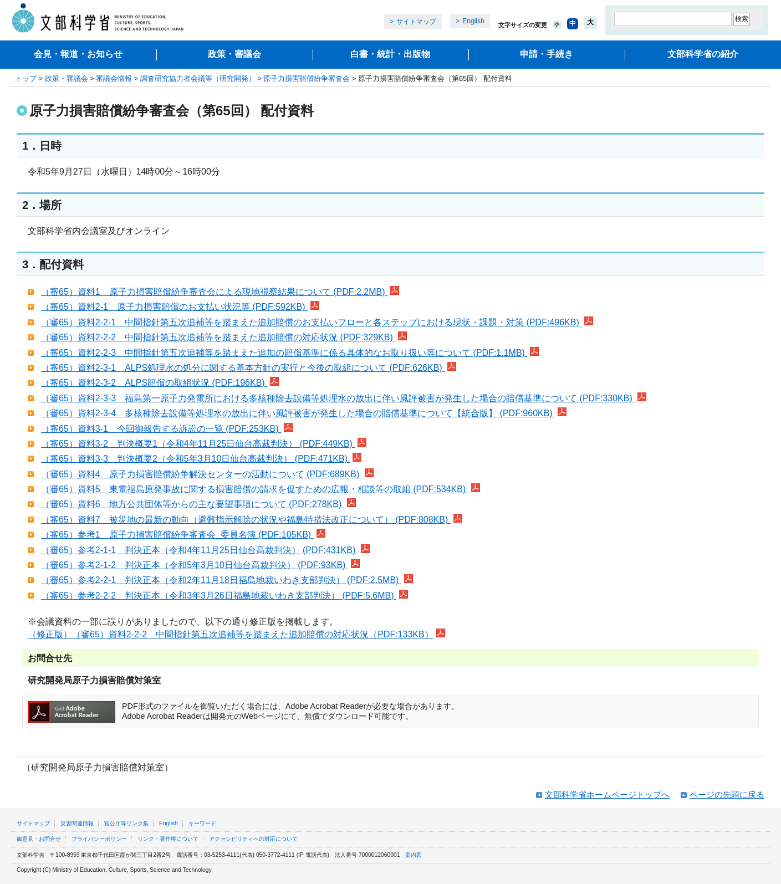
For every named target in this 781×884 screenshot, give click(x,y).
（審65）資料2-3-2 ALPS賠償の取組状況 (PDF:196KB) (160, 382)
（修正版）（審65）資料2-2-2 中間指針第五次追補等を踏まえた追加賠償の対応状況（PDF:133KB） (236, 634)
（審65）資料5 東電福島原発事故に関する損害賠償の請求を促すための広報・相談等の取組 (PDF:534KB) (260, 489)
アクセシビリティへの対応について (253, 839)
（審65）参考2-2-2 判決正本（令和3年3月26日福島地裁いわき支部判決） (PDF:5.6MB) (224, 595)
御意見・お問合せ (39, 839)
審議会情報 (114, 78)
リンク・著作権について (167, 839)
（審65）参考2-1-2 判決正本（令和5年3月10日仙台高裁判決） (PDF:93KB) (200, 565)
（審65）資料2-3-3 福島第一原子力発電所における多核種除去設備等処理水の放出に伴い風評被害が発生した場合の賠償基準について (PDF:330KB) (343, 398)
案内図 (413, 855)
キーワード (202, 823)
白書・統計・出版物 (390, 54)
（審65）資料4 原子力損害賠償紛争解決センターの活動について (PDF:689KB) (207, 474)
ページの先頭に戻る (727, 794)
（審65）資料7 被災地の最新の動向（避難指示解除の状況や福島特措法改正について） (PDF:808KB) (251, 519)
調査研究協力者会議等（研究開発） (198, 78)
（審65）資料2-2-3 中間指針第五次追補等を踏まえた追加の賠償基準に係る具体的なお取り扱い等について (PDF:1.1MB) (290, 352)
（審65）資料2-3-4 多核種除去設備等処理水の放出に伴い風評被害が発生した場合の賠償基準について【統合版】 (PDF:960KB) (303, 413)
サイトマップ (416, 21)
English (473, 21)
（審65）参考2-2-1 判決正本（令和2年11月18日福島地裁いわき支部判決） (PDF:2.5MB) (227, 580)
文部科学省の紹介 (702, 54)
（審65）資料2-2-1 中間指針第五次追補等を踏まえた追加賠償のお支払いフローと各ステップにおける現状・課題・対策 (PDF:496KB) (317, 322)
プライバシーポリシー (99, 839)
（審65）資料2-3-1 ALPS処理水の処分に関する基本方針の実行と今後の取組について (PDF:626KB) (248, 367)
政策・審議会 (234, 54)
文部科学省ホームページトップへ (607, 794)
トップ (26, 78)
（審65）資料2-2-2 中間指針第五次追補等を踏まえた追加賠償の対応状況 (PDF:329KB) (224, 337)
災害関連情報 (77, 823)
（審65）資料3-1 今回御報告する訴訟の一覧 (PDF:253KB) (167, 428)
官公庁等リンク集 (126, 823)
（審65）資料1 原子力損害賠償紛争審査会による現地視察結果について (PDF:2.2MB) (220, 292)
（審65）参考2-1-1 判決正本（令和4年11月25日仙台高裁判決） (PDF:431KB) (205, 550)
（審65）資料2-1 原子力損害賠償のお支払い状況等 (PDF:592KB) (180, 306)
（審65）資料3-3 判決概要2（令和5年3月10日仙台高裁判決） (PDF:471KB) (201, 458)
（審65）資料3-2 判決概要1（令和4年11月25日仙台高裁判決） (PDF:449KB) (203, 443)
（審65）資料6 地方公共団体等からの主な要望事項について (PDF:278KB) (198, 504)
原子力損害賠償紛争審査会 (306, 78)
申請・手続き (546, 54)
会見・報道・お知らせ (78, 54)
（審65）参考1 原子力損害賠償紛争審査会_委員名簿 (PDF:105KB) (183, 534)
